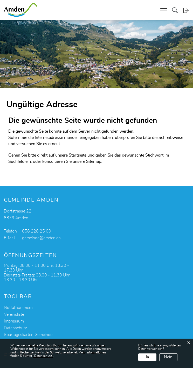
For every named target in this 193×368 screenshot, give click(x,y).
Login (186, 10)
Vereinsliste (14, 314)
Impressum (14, 321)
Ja (147, 357)
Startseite (77, 155)
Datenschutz (15, 328)
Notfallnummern (18, 308)
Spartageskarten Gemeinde (28, 335)
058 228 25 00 (36, 231)
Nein (168, 357)
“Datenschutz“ (43, 355)
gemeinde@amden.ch (41, 238)
